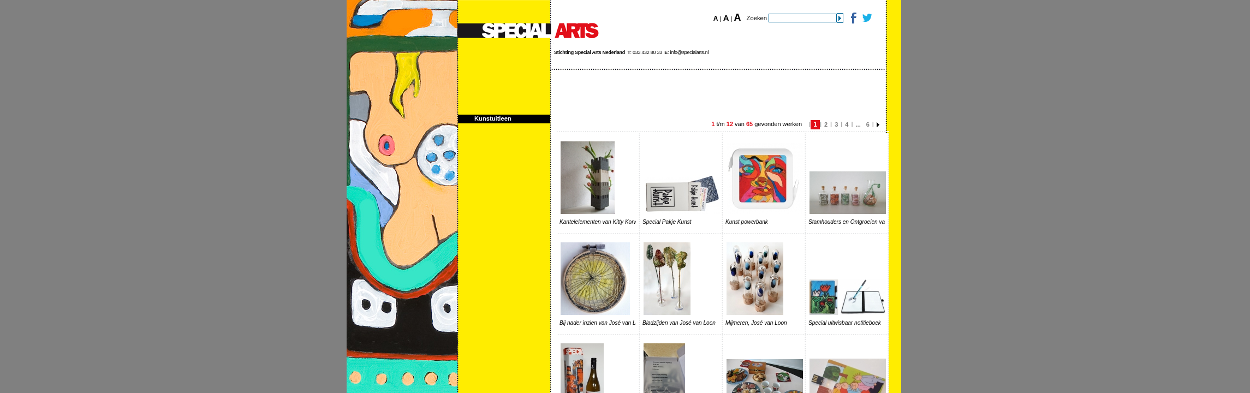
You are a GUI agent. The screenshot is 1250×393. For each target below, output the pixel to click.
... (858, 124)
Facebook (853, 18)
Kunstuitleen (492, 118)
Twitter (866, 18)
